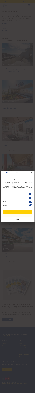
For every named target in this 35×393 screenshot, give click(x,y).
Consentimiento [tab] (6, 172)
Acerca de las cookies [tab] (28, 172)
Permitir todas (17, 212)
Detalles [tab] (17, 172)
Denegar (17, 219)
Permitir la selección (17, 215)
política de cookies (27, 188)
